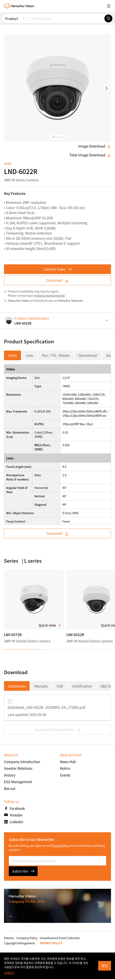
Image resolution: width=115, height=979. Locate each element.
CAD (60, 686)
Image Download (94, 146)
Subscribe (23, 871)
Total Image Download (90, 155)
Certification (82, 686)
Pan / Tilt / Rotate (55, 355)
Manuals (41, 686)
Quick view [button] (50, 625)
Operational (87, 355)
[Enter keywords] (65, 17)
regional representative (49, 295)
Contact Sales (58, 269)
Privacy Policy (60, 845)
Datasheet (57, 280)
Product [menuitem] (11, 17)
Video (12, 355)
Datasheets (17, 686)
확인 (104, 965)
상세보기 (9, 973)
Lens (29, 355)
